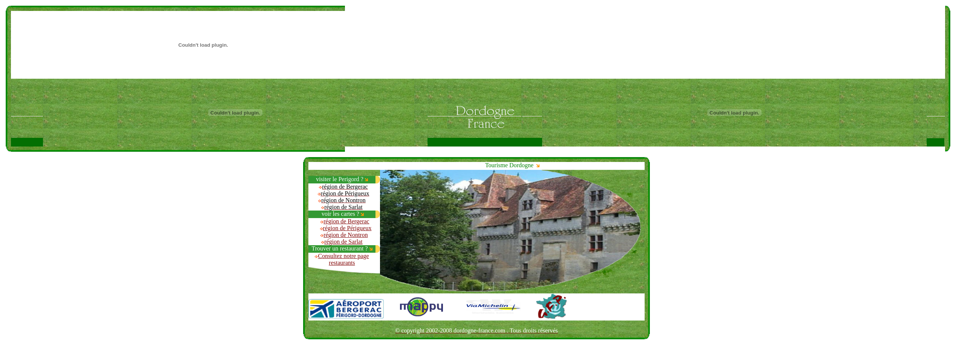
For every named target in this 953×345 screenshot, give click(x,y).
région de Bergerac (346, 221)
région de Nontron (345, 235)
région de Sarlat (343, 241)
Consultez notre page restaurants (343, 259)
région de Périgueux (347, 228)
